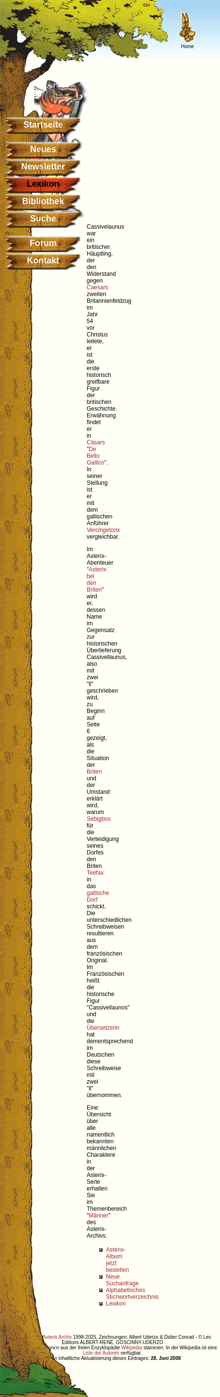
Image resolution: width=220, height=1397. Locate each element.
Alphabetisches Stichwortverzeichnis (132, 1293)
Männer (98, 1215)
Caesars (97, 287)
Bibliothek (43, 201)
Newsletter (43, 166)
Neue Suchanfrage (122, 1280)
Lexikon (116, 1303)
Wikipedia (131, 1347)
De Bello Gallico (95, 456)
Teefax (95, 872)
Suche (43, 218)
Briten (94, 771)
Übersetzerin (103, 1027)
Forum (43, 243)
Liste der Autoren (101, 1353)
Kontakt (43, 260)
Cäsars (96, 442)
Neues (43, 149)
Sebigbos (99, 818)
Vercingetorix (103, 530)
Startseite (43, 124)
